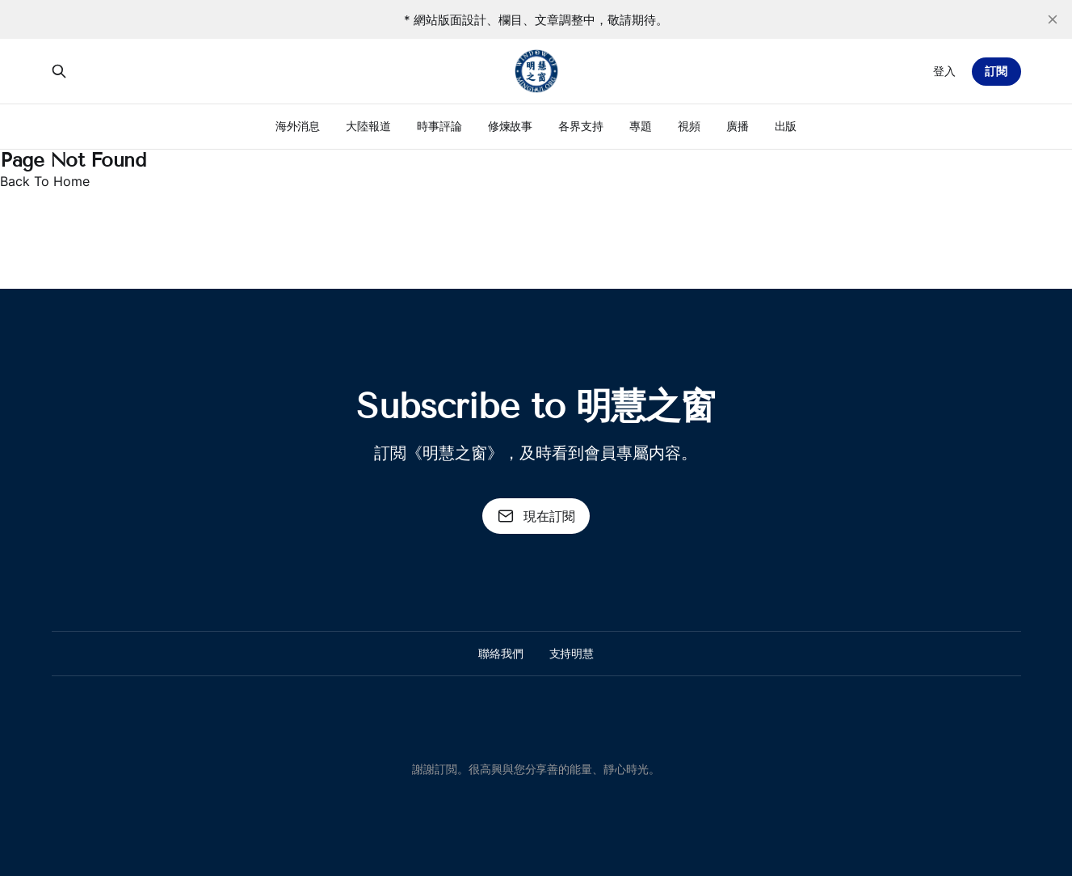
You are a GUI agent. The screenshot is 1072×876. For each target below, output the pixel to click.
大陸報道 (368, 126)
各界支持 (580, 126)
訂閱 (996, 71)
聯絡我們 (500, 653)
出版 (786, 126)
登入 (944, 71)
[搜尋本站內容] (59, 71)
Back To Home (45, 181)
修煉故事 (510, 126)
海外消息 (298, 126)
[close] (1053, 19)
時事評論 (439, 126)
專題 (640, 126)
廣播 (737, 126)
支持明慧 (572, 653)
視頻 (689, 126)
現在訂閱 (536, 516)
